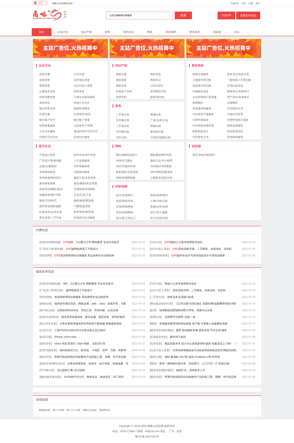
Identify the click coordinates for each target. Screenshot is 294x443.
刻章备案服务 (47, 125)
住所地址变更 (82, 79)
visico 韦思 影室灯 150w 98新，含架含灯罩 (79, 343)
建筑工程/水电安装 (85, 177)
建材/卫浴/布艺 (48, 200)
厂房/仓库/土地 (159, 120)
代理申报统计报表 (237, 119)
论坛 (236, 31)
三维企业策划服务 (84, 97)
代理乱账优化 (235, 85)
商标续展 (121, 79)
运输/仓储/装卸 (48, 166)
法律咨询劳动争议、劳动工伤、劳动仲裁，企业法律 (87, 310)
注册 (250, 3)
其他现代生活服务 (84, 217)
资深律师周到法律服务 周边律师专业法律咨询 (84, 255)
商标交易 (121, 85)
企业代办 (62, 31)
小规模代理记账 (202, 79)
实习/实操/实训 (159, 218)
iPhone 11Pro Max (65, 336)
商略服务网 (45, 410)
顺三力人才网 (74, 410)
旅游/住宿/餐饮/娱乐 (51, 189)
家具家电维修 (47, 183)
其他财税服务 (235, 136)
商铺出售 (155, 114)
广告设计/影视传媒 (50, 160)
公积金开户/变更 (83, 125)
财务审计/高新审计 (238, 91)
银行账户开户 (47, 119)
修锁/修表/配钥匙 (84, 200)
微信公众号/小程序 (161, 160)
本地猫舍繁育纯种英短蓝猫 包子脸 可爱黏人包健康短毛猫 (193, 323)
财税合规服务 (200, 74)
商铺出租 (155, 125)
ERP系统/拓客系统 (161, 171)
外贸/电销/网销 (124, 212)
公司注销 (79, 74)
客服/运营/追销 (159, 206)
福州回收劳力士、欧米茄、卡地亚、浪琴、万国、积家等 (93, 350)
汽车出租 (121, 137)
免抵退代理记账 (202, 85)
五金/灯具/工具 (82, 194)
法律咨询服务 (82, 171)
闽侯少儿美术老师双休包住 (183, 242)
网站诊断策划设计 (126, 154)
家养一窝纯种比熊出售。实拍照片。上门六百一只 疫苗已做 (194, 363)
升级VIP (235, 3)
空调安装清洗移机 (84, 189)
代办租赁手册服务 (203, 114)
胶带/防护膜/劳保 (84, 211)
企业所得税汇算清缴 (204, 97)
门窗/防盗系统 (82, 206)
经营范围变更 (47, 97)
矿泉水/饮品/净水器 (50, 211)
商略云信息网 (90, 410)
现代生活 (128, 31)
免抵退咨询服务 (202, 108)
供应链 (217, 31)
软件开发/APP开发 (85, 154)
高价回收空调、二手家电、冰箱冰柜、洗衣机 (202, 248)
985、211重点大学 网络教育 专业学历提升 (91, 242)
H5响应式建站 (124, 160)
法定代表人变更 (83, 85)
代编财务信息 (200, 91)
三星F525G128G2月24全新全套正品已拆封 (79, 330)
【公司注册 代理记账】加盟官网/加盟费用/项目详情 (205, 303)
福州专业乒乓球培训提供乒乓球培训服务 (198, 255)
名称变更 (44, 79)
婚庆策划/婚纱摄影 (50, 206)
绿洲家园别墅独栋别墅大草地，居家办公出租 (185, 310)
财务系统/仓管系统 (127, 171)
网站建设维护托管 (161, 154)
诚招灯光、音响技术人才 (190, 370)
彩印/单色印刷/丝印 (204, 154)
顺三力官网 (59, 410)
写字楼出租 (122, 131)
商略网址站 (104, 410)
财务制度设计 (200, 131)
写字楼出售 (122, 120)
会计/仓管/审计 (124, 195)
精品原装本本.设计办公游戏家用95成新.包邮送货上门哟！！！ (201, 343)
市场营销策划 (47, 171)
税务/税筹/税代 (159, 195)
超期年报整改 (82, 108)
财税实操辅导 (235, 125)
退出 (258, 3)
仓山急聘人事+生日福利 (71, 370)
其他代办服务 (82, 136)
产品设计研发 (47, 154)
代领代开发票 (235, 114)
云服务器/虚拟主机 (161, 177)
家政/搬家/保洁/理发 (85, 183)
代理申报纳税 (200, 119)
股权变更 (44, 85)
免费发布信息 (248, 15)
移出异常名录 (47, 108)
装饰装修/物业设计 (50, 177)
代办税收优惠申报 (203, 125)
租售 (107, 31)
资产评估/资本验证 (238, 97)
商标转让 (155, 79)
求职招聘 (171, 31)
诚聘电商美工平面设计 (82, 248)
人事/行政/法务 (159, 200)
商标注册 (121, 74)
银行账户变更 (82, 119)
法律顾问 (232, 102)
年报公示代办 (82, 102)
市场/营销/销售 (124, 206)
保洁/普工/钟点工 (126, 218)
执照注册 (44, 74)
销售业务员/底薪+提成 (180, 296)
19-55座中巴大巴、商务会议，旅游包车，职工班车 (94, 376)
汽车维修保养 (82, 166)
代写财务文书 (200, 136)
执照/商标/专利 (124, 200)
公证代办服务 (47, 131)
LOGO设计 (156, 85)
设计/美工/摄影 (159, 212)
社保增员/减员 (82, 114)
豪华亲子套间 (178, 336)
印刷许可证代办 (48, 136)
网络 (149, 31)
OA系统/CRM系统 (161, 166)
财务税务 (194, 31)
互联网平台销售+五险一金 (180, 316)
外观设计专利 (124, 91)
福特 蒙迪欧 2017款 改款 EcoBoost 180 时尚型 (192, 356)
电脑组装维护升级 (50, 194)
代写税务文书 (235, 108)
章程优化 (44, 102)
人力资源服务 (82, 160)
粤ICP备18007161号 (147, 436)
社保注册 (44, 114)
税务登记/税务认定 (238, 74)
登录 (243, 3)
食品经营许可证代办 (86, 131)
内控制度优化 (235, 131)
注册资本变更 (47, 91)
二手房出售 (122, 114)
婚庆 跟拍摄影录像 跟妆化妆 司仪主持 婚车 (201, 330)
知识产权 (86, 31)
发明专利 (121, 97)
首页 (41, 31)
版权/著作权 (157, 97)
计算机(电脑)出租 (160, 137)
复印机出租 (157, 131)
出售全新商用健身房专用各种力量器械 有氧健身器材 (91, 323)
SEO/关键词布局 (126, 166)
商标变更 (155, 74)
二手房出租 (122, 125)
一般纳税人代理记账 (239, 79)
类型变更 (79, 91)
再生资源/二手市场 (50, 217)
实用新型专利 (158, 91)
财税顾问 (198, 102)
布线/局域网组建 (125, 177)
